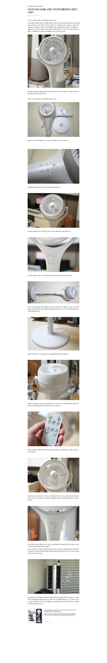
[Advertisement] (53, 642)
